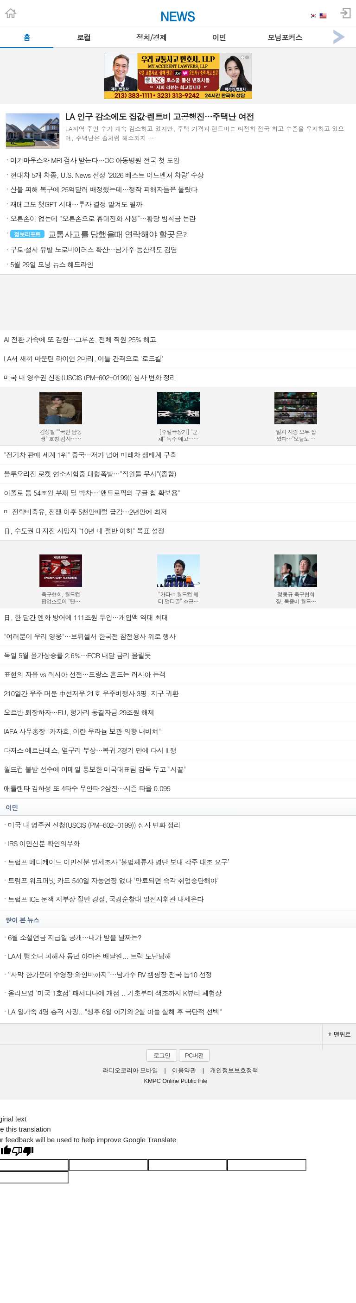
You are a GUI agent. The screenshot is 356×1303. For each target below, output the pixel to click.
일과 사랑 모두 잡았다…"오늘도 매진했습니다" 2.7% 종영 (296, 435)
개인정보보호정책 (234, 1070)
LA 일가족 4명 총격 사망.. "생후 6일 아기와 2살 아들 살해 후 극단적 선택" (115, 1011)
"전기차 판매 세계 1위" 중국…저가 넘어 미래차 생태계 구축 (90, 455)
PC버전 (194, 1055)
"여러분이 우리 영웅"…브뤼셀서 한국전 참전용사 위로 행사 (90, 636)
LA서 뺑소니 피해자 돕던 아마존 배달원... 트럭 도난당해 (89, 956)
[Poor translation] (23, 1152)
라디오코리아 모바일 (130, 1070)
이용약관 (184, 1070)
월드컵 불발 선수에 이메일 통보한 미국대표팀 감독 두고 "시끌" (95, 769)
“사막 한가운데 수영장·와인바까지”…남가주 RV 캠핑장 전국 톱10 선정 (110, 974)
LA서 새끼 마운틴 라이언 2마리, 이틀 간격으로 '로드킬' (83, 358)
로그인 (161, 1055)
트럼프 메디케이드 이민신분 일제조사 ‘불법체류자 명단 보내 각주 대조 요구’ (118, 862)
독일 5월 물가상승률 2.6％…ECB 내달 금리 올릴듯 (77, 655)
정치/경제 (151, 37)
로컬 (83, 37)
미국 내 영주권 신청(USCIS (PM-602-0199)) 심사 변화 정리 (90, 377)
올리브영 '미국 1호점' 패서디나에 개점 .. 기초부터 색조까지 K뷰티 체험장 (115, 993)
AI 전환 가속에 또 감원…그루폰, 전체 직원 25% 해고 (80, 339)
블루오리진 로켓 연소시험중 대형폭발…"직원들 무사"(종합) (90, 473)
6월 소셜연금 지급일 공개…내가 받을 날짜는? (74, 937)
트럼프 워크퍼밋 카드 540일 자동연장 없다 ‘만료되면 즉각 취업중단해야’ (113, 880)
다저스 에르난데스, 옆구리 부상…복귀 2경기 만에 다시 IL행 (90, 750)
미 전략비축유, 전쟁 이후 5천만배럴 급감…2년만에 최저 (85, 511)
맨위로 (339, 1034)
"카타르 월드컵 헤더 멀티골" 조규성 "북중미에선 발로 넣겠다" (178, 597)
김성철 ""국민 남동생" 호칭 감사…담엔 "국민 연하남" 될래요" (60, 435)
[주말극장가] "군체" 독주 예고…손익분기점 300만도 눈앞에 (178, 435)
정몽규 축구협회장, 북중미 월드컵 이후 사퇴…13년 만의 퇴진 (296, 597)
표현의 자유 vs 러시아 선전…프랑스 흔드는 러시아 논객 (84, 674)
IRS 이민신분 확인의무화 (44, 843)
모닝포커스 (284, 37)
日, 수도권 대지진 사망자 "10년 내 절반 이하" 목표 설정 (84, 530)
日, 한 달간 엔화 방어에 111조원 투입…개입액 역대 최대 (86, 617)
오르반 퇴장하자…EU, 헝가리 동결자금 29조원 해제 (79, 712)
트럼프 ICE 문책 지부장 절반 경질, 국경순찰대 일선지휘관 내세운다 (105, 899)
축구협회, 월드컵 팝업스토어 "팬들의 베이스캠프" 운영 (60, 597)
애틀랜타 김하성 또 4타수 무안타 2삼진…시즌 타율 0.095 (87, 788)
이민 (219, 37)
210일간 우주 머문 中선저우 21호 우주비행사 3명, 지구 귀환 (91, 693)
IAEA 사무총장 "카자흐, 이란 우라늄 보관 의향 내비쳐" (82, 731)
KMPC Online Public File (176, 1081)
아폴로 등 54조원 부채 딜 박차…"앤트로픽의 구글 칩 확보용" (92, 492)
